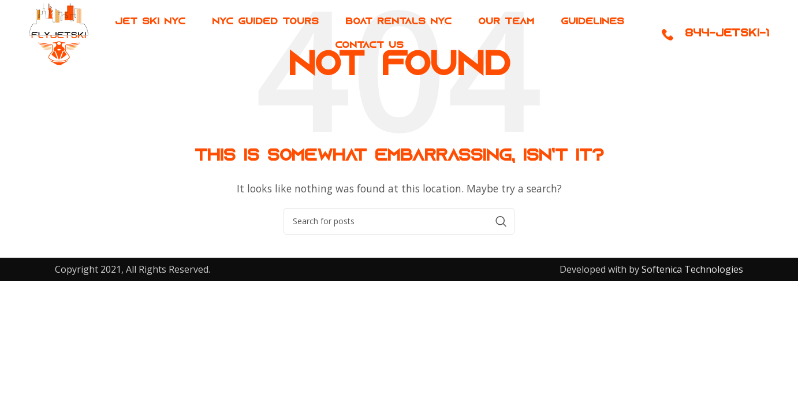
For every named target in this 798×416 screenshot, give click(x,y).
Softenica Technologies (691, 269)
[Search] (399, 221)
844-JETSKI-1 (727, 37)
